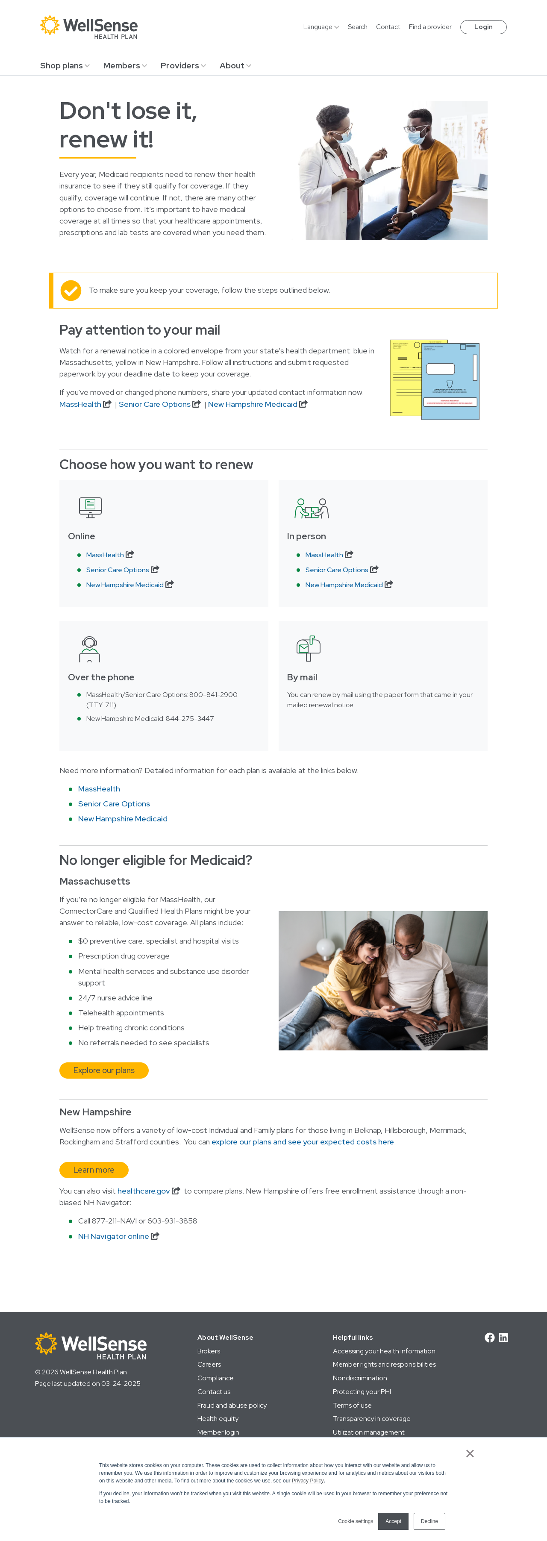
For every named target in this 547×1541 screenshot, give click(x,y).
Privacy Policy (308, 1481)
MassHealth (80, 404)
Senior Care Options (155, 404)
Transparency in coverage (372, 1418)
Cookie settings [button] (355, 1521)
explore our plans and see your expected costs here (303, 1142)
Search (358, 27)
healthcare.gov (144, 1191)
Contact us (213, 1391)
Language (317, 27)
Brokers (208, 1351)
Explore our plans (104, 1070)
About (232, 65)
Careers (209, 1364)
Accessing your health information (384, 1351)
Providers (180, 65)
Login (483, 27)
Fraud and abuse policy (232, 1405)
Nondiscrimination (360, 1377)
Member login (218, 1432)
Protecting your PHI (362, 1391)
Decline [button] (429, 1521)
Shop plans (61, 65)
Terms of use (352, 1405)
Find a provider (430, 27)
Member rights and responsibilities (384, 1364)
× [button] (470, 1453)
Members (121, 65)
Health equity (217, 1418)
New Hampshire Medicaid (252, 404)
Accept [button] (393, 1521)
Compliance (215, 1377)
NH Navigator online (113, 1236)
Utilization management (369, 1432)
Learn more (94, 1170)
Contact (388, 27)
